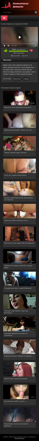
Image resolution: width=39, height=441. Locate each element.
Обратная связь (19, 438)
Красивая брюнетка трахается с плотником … (16, 334)
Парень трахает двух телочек (15, 152)
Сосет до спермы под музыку (15, 175)
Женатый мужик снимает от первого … (19, 356)
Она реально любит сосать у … (15, 401)
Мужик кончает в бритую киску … (17, 220)
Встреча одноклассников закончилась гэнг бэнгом (18, 199)
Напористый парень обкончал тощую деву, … (18, 266)
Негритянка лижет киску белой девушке (16, 425)
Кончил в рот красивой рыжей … (16, 378)
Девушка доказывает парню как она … (18, 130)
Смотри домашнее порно (16, 5)
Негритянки (17, 79)
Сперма (26, 79)
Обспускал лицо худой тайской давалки (19, 243)
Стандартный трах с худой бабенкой (17, 288)
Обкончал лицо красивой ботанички (17, 107)
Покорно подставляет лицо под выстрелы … (16, 312)
